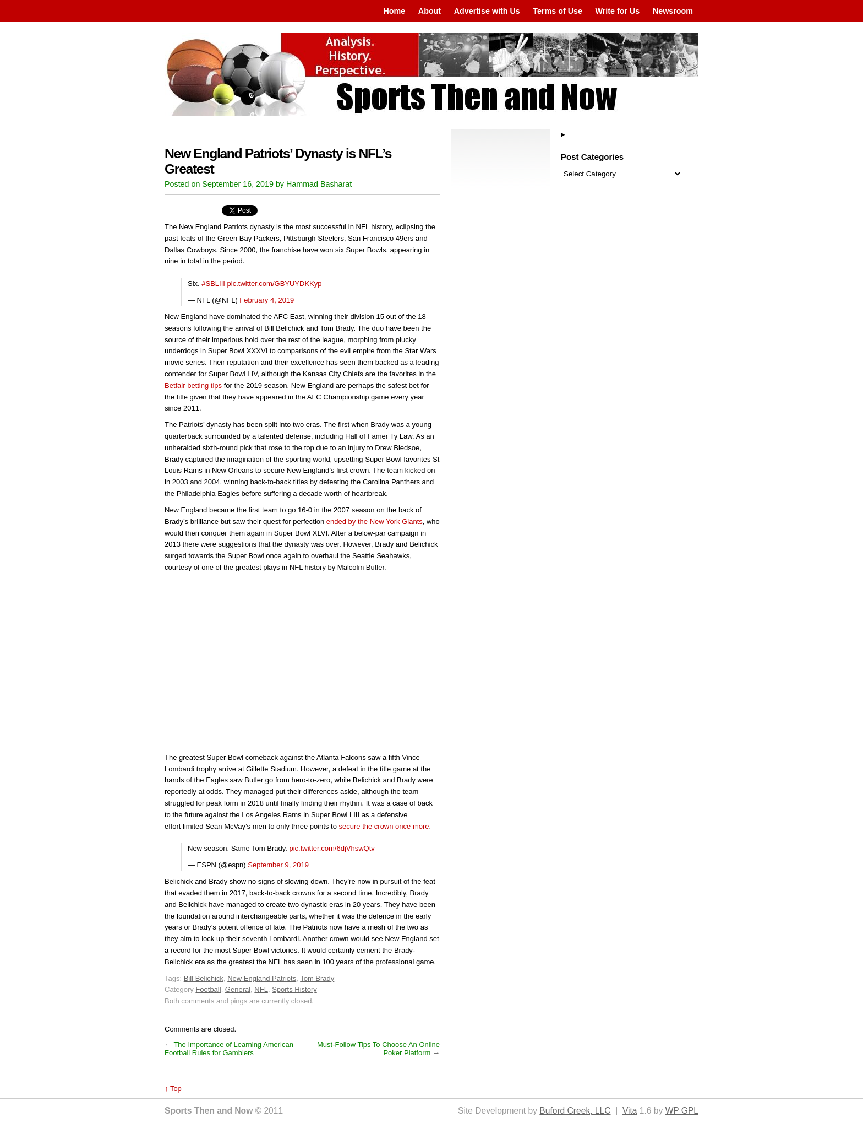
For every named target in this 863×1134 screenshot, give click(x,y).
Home (394, 11)
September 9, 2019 (278, 865)
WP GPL (681, 1110)
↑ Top (173, 1088)
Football (208, 989)
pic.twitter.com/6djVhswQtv (332, 848)
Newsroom (673, 11)
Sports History (294, 989)
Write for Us (618, 11)
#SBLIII (213, 283)
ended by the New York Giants (374, 521)
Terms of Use (557, 11)
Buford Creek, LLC (574, 1110)
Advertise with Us (487, 11)
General (237, 989)
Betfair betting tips (193, 385)
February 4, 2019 (266, 300)
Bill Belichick (203, 978)
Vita (629, 1110)
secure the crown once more (384, 826)
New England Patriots (261, 978)
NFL (261, 989)
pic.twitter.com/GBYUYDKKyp (274, 283)
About (429, 11)
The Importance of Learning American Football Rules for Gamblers (229, 1048)
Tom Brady (317, 978)
